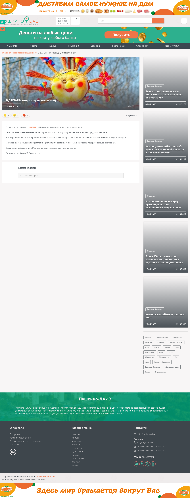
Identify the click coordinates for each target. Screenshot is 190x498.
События (148, 342)
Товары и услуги (171, 45)
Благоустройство (176, 342)
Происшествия (162, 337)
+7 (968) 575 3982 (145, 442)
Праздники (149, 352)
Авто (147, 362)
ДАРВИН (33, 127)
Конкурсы (76, 461)
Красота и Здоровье (162, 362)
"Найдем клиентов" (46, 476)
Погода (75, 455)
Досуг (161, 352)
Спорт (171, 352)
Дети (177, 347)
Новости (33, 45)
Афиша (52, 45)
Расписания (118, 45)
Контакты (14, 444)
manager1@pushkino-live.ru (150, 446)
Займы (75, 465)
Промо (167, 347)
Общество (151, 196)
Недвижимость (161, 372)
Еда (176, 357)
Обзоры (148, 337)
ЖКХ (147, 347)
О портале (15, 434)
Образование (164, 357)
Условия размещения (20, 437)
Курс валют (77, 451)
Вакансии (96, 45)
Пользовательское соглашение (25, 441)
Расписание (78, 448)
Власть (156, 347)
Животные (149, 357)
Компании (73, 45)
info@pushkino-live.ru (147, 434)
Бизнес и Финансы (154, 86)
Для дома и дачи (172, 367)
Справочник (142, 45)
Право (147, 372)
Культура (160, 342)
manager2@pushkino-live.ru (150, 450)
